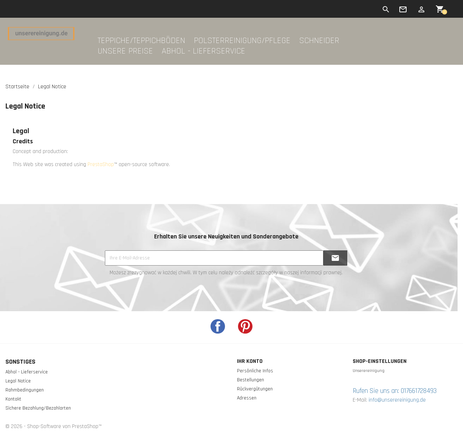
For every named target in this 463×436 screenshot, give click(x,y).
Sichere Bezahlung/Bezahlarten (38, 408)
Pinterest (245, 326)
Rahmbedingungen (24, 390)
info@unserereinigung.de (397, 400)
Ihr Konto (250, 361)
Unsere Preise (125, 51)
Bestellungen (250, 380)
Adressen (246, 398)
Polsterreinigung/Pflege (242, 41)
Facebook (218, 326)
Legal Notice (18, 381)
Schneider (319, 41)
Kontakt (13, 399)
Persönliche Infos (255, 371)
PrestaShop (101, 164)
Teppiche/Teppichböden (141, 41)
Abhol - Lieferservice (203, 51)
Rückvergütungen (255, 389)
